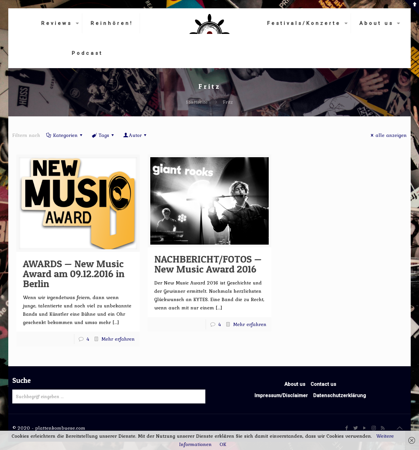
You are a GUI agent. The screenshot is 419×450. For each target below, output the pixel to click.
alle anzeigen (388, 135)
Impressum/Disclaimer (281, 395)
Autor (135, 135)
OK (223, 444)
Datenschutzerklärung (339, 395)
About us (294, 384)
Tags (103, 135)
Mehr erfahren (118, 339)
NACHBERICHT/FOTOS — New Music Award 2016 (208, 264)
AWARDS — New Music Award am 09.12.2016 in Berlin (73, 273)
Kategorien (65, 135)
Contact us (323, 384)
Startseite (197, 102)
